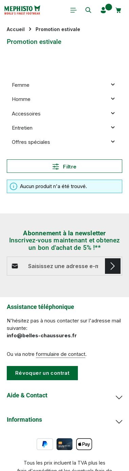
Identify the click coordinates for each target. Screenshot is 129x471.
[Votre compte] (103, 10)
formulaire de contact (60, 354)
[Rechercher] (88, 10)
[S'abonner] (113, 266)
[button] (113, 85)
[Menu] (73, 10)
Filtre (64, 166)
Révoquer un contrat (42, 373)
